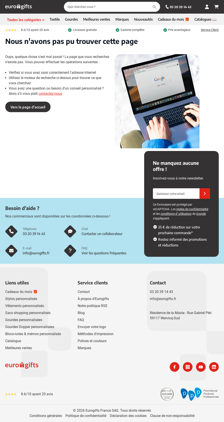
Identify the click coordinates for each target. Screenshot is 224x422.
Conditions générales (46, 416)
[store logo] (57, 367)
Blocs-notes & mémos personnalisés (33, 334)
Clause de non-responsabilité (172, 416)
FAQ (81, 320)
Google (201, 213)
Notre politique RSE (92, 306)
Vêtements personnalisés (24, 306)
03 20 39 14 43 (178, 7)
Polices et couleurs (92, 341)
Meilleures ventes (18, 348)
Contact (84, 292)
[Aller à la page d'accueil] (18, 6)
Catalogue (13, 341)
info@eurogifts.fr (163, 299)
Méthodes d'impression (96, 334)
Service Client (210, 30)
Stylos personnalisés (21, 299)
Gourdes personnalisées (23, 320)
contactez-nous (50, 94)
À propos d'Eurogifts (93, 299)
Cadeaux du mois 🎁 (21, 292)
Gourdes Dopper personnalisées (29, 327)
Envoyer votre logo (92, 327)
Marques (84, 348)
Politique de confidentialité (85, 416)
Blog (81, 313)
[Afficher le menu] (25, 19)
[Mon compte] (207, 7)
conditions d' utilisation (176, 213)
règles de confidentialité (192, 209)
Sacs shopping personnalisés (28, 313)
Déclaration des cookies (128, 416)
